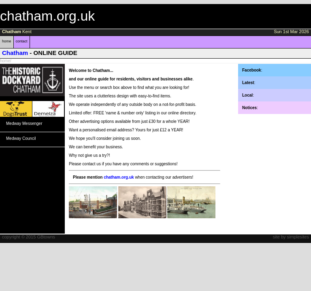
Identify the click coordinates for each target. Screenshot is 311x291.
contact (22, 41)
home (6, 41)
